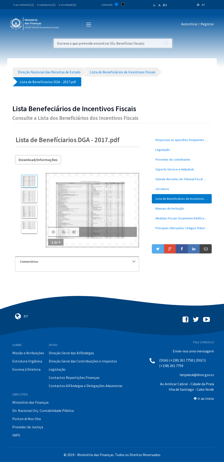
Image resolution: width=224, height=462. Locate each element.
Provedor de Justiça (27, 427)
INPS (16, 435)
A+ (165, 5)
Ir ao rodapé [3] (67, 4)
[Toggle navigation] (66, 24)
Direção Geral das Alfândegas (71, 353)
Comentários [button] (77, 261)
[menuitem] (182, 140)
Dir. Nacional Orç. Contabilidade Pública (43, 410)
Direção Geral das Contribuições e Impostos (83, 361)
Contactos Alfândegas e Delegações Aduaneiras (85, 385)
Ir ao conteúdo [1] (23, 4)
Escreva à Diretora (26, 369)
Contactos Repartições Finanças (74, 377)
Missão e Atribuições (28, 353)
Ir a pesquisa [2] (46, 4)
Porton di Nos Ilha (26, 418)
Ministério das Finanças (30, 402)
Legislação (57, 369)
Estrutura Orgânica (27, 361)
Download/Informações (38, 159)
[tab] (77, 261)
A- (154, 5)
